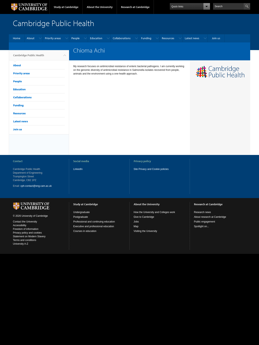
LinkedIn (77, 169)
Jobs (136, 221)
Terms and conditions (24, 240)
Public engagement (204, 221)
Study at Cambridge (66, 7)
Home (16, 38)
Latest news (192, 38)
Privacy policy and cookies (27, 232)
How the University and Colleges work (154, 212)
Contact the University (25, 221)
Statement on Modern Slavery (29, 236)
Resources (168, 38)
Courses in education (84, 231)
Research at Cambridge (135, 7)
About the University (100, 7)
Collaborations (122, 38)
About (30, 38)
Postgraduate (80, 216)
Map (136, 226)
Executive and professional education (93, 226)
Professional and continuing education (94, 221)
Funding (146, 38)
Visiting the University (145, 231)
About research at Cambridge (210, 216)
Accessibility (19, 225)
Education (96, 38)
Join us (216, 38)
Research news (202, 212)
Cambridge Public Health (28, 56)
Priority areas (53, 38)
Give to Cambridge (144, 216)
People (75, 38)
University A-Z (20, 243)
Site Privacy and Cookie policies (151, 169)
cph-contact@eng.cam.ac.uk (36, 186)
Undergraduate (81, 212)
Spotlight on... (201, 226)
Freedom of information (25, 229)
